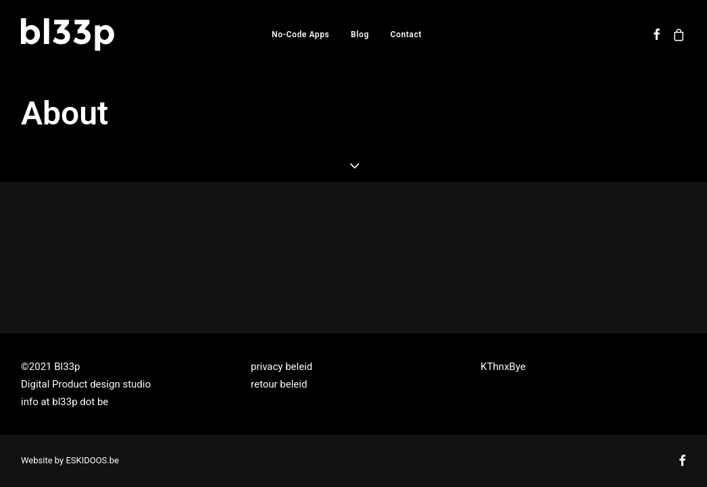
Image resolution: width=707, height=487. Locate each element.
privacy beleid (281, 367)
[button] (657, 34)
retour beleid (279, 384)
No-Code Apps (300, 34)
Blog (360, 34)
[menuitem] (300, 34)
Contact (406, 34)
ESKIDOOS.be (92, 460)
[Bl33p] (67, 34)
